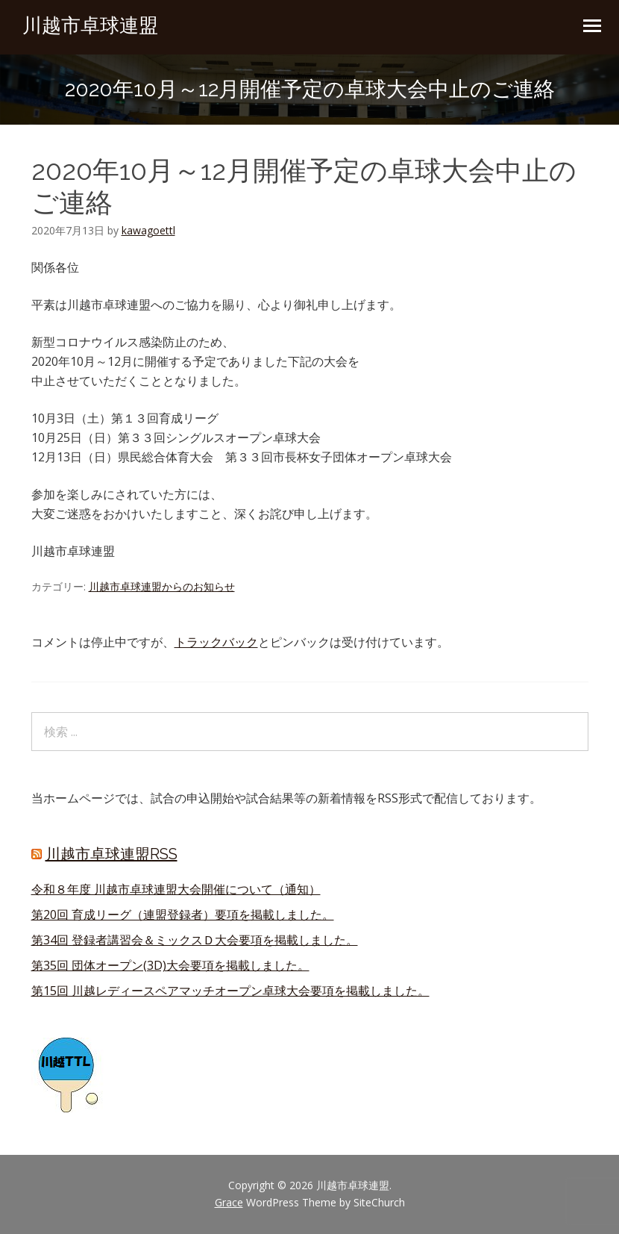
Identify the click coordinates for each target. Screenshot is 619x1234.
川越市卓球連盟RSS (111, 854)
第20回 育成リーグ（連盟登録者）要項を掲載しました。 (182, 914)
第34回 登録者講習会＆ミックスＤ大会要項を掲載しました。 (194, 940)
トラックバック (216, 642)
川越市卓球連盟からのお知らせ (162, 586)
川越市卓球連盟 (90, 25)
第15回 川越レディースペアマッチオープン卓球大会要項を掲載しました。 (230, 990)
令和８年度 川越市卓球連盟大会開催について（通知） (176, 889)
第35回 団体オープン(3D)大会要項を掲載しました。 (170, 965)
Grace (229, 1202)
